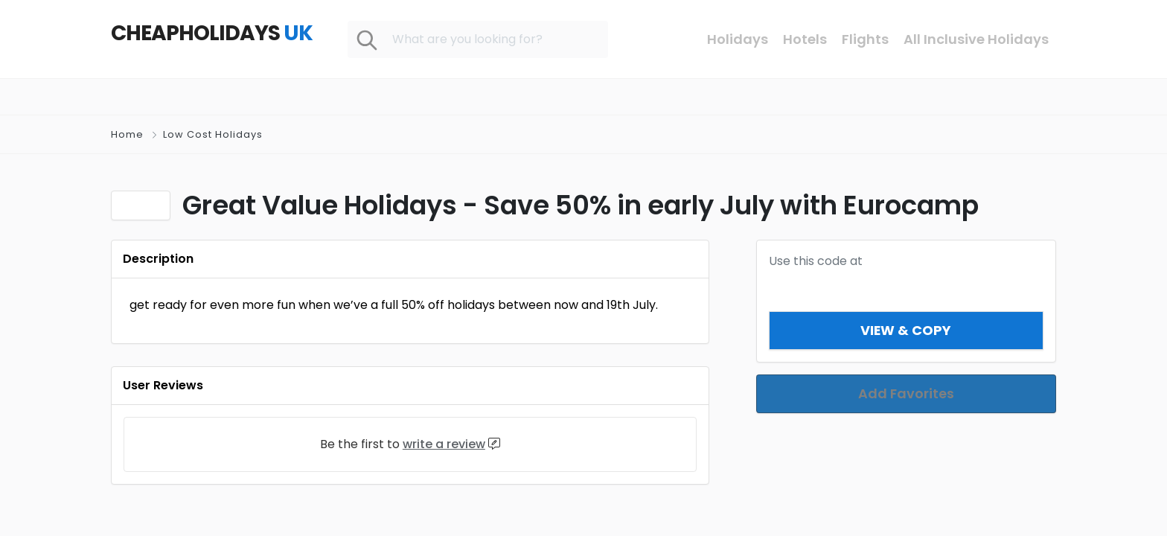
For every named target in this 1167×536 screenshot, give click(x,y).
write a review (444, 444)
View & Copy (906, 330)
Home (127, 134)
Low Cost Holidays (213, 134)
